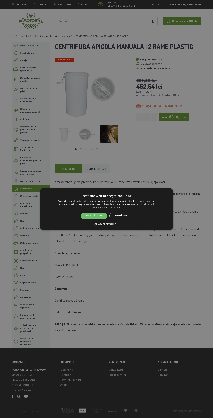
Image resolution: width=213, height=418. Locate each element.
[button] (106, 224)
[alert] (106, 209)
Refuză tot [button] (121, 215)
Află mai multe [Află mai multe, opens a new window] (113, 207)
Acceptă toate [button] (94, 215)
